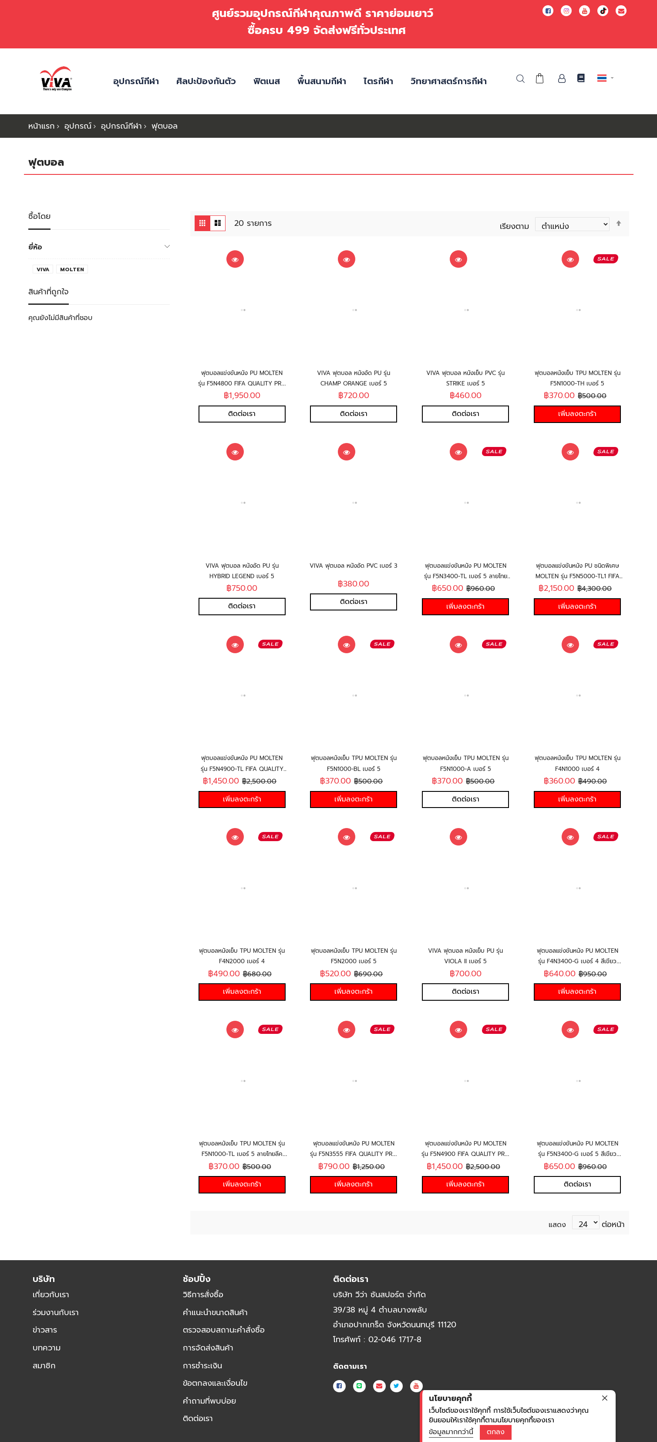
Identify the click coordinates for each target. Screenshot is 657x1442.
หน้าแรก (41, 126)
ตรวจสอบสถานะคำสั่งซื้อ (224, 1330)
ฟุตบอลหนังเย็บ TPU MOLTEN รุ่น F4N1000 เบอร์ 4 (577, 768)
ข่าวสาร (45, 1330)
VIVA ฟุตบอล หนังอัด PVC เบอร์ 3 (353, 567)
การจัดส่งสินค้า (208, 1348)
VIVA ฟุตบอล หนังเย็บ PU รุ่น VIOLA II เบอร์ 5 (465, 957)
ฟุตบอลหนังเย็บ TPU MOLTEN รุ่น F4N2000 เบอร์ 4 (242, 962)
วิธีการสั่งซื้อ (203, 1294)
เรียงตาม (514, 221)
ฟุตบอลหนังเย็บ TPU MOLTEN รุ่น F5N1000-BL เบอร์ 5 (353, 768)
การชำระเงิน (202, 1365)
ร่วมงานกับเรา (56, 1312)
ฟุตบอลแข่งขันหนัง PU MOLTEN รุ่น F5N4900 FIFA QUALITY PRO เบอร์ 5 (465, 1157)
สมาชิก (44, 1365)
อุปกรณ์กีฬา (121, 126)
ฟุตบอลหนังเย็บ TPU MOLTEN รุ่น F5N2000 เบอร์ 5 (354, 962)
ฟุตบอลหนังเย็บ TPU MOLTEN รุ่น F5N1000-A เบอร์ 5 (465, 768)
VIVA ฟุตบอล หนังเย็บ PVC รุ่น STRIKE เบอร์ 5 (465, 372)
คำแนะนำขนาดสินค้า (215, 1312)
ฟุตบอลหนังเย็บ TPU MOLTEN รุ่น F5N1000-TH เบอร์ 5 (577, 377)
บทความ (47, 1348)
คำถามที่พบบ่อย (209, 1401)
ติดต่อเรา (198, 1418)
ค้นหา (520, 78)
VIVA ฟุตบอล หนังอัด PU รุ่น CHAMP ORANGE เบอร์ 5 (353, 372)
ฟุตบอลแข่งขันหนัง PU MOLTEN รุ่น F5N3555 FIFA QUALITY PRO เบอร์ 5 (353, 1157)
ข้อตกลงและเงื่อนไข (215, 1383)
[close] (604, 1398)
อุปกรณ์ (77, 126)
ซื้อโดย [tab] (39, 211)
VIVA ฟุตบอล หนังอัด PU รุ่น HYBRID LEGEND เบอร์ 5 (241, 567)
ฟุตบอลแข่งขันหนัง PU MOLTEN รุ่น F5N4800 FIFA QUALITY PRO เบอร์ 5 (242, 377)
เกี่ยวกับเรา (51, 1294)
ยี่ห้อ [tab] (35, 241)
